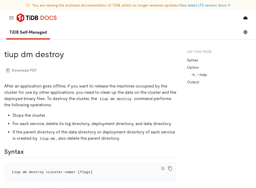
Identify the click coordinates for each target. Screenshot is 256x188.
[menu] (11, 18)
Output (193, 82)
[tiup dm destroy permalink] (68, 54)
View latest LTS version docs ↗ (204, 5)
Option (193, 67)
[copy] (170, 168)
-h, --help (199, 75)
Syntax (192, 60)
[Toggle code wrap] (162, 168)
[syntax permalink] (28, 152)
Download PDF (21, 70)
